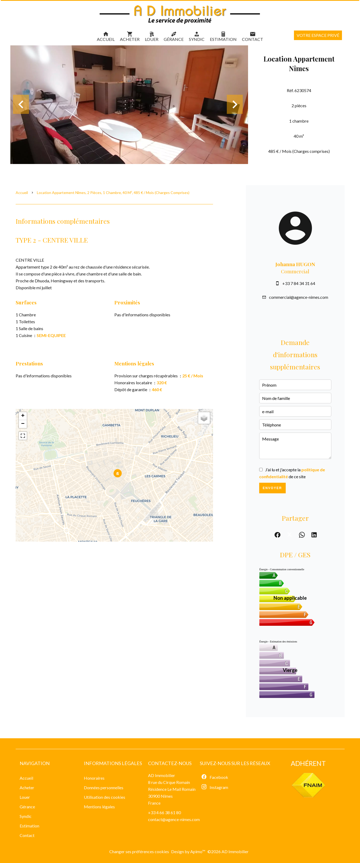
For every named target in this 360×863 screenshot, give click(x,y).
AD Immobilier (161, 775)
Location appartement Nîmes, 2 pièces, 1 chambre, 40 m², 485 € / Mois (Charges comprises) (113, 192)
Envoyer (272, 488)
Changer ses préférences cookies (139, 851)
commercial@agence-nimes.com (298, 297)
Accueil (22, 192)
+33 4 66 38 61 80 (164, 812)
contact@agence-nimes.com (174, 819)
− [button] (22, 424)
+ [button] (22, 416)
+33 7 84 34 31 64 (298, 283)
